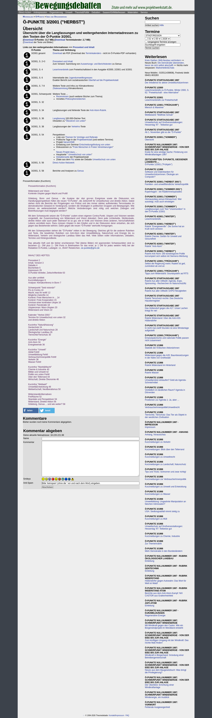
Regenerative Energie (155, 615)
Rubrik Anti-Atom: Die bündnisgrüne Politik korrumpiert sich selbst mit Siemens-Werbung (166, 254)
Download (29, 40)
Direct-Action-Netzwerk (63, 162)
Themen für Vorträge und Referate (81, 137)
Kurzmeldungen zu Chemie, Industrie (162, 536)
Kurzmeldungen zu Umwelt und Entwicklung (165, 486)
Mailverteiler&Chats (165, 68)
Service (144, 12)
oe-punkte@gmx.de (90, 248)
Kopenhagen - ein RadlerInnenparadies (163, 191)
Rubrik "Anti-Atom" (153, 246)
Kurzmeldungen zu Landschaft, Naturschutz (165, 464)
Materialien (133, 12)
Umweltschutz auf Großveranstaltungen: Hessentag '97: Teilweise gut (164, 527)
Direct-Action (25, 12)
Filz (72, 159)
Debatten (96, 12)
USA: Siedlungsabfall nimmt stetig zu (162, 511)
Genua (80, 171)
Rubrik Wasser (152, 372)
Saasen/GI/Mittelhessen (114, 12)
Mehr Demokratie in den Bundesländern (163, 551)
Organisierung (56, 12)
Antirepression (40, 12)
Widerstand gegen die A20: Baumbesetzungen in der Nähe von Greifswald (167, 356)
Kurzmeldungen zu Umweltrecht (160, 457)
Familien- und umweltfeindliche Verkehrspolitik (166, 184)
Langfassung (59, 118)
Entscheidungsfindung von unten (94, 144)
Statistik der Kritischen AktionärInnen (162, 348)
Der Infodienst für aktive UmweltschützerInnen (166, 82)
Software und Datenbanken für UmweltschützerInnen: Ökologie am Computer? (161, 174)
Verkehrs (75, 126)
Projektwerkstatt (84, 139)
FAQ (127, 715)
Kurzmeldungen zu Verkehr (158, 442)
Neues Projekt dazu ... (66, 152)
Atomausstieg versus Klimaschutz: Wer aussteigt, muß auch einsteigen (163, 200)
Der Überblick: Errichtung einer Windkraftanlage (159, 686)
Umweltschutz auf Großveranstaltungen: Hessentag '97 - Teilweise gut (164, 123)
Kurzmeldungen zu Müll (156, 519)
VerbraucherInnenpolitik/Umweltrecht (162, 407)
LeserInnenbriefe (61, 69)
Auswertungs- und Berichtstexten (96, 64)
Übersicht (149, 139)
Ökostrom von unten (75, 121)
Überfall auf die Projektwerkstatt (103, 80)
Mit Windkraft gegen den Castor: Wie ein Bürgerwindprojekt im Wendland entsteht (164, 626)
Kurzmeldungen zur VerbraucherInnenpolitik (165, 479)
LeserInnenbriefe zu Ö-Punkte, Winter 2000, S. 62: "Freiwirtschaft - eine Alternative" (167, 91)
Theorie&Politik (82, 12)
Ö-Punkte (39, 16)
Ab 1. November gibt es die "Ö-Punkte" (163, 132)
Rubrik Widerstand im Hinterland (160, 365)
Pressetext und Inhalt (83, 47)
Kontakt (112, 715)
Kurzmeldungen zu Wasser (157, 494)
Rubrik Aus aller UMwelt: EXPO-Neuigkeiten (166, 291)
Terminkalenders (93, 53)
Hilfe (161, 25)
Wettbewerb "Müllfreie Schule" (159, 115)
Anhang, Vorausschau (155, 434)
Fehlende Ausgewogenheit (157, 707)
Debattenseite (62, 157)
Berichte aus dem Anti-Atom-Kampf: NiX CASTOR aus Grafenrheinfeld (164, 594)
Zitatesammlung (60, 88)
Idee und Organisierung (56, 16)
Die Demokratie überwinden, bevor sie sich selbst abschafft (164, 64)
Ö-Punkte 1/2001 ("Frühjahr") (158, 164)
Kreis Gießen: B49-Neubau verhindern (163, 60)
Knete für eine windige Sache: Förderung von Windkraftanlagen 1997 (166, 153)
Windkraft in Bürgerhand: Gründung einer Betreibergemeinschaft (164, 656)
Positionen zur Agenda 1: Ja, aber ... (162, 400)
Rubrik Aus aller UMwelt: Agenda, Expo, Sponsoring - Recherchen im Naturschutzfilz (165, 282)
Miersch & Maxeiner (154, 107)
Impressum (150, 427)
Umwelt (68, 12)
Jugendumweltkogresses (80, 77)
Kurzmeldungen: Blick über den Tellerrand (164, 449)
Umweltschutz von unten (79, 154)
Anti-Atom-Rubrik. (98, 110)
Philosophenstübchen (75, 99)
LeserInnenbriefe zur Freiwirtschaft (161, 100)
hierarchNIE (69, 142)
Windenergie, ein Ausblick (157, 697)
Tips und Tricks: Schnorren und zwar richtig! (165, 472)
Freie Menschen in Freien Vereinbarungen (93, 147)
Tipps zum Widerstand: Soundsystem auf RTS (166, 273)
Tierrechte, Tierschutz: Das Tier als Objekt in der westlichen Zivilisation (166, 416)
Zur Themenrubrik (153, 543)
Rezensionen (62, 96)
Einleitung (149, 561)
